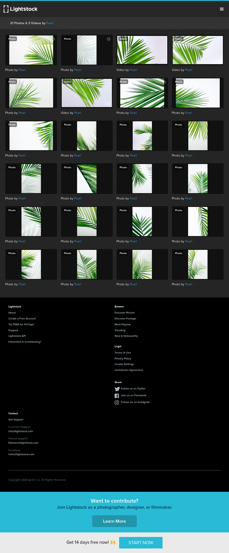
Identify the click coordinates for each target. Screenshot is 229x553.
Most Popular (123, 324)
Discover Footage (125, 318)
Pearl (49, 23)
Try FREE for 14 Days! (21, 324)
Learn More (114, 521)
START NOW (140, 542)
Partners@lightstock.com (23, 443)
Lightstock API (17, 336)
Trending (120, 330)
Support (13, 330)
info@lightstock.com (20, 431)
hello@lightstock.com (21, 454)
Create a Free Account (22, 318)
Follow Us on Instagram (135, 402)
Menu (221, 9)
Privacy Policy (123, 358)
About (12, 312)
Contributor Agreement (129, 370)
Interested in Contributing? (24, 342)
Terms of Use (123, 352)
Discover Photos (125, 312)
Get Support (15, 419)
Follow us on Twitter (133, 388)
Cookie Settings (124, 364)
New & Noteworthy (126, 336)
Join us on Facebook (133, 395)
